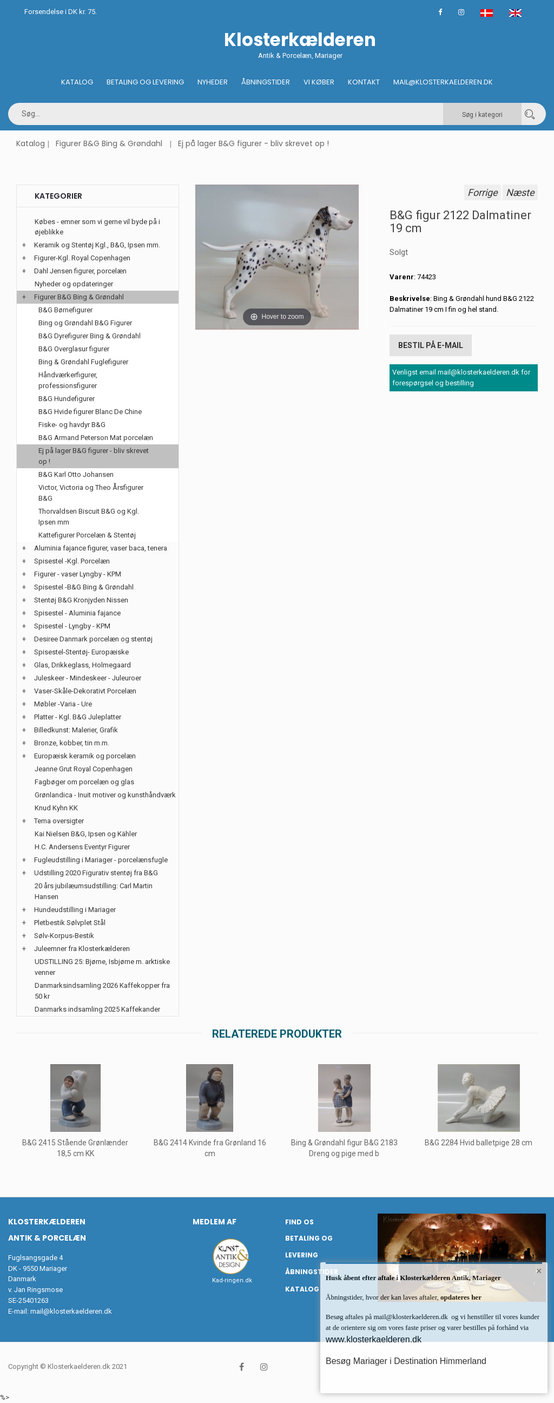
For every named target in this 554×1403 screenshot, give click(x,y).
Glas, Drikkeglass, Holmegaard (82, 665)
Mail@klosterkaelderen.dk (443, 82)
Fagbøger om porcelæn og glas (84, 782)
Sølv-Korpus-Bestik (64, 936)
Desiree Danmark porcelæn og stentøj (93, 639)
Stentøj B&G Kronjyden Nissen (81, 600)
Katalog (77, 82)
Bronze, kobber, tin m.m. (71, 743)
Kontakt (364, 82)
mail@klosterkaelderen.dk (71, 1311)
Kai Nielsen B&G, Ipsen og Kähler (86, 834)
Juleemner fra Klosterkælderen (82, 949)
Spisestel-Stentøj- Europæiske (81, 652)
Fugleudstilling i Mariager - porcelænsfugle (101, 860)
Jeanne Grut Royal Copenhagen (84, 769)
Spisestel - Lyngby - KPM (72, 626)
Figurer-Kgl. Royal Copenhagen (82, 258)
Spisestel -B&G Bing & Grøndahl (84, 587)
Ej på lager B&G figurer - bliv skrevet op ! (253, 143)
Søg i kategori (482, 115)
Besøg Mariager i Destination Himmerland (406, 1361)
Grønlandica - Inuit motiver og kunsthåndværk (105, 795)
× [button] (539, 1271)
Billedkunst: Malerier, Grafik (76, 730)
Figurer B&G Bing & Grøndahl (109, 143)
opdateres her (460, 1297)
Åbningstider (265, 82)
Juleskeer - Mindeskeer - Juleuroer (87, 678)
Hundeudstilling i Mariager (75, 910)
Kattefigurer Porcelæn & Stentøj (87, 535)
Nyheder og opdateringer (74, 284)
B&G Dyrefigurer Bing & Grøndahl (89, 336)
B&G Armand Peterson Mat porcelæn (95, 438)
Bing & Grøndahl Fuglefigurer (83, 362)
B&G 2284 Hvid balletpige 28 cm (478, 1142)
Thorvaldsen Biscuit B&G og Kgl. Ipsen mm (88, 516)
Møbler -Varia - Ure (63, 704)
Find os (299, 1222)
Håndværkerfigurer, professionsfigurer (67, 380)
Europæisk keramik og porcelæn (85, 756)
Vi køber (319, 82)
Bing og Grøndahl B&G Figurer (85, 323)
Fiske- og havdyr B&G (71, 425)
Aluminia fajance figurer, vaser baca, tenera (100, 548)
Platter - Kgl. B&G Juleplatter (77, 717)
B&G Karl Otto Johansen (76, 474)
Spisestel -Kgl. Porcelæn (72, 561)
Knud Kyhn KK (56, 808)
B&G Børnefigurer (65, 310)
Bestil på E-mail (430, 345)
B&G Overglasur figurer (73, 349)
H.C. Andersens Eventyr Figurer (82, 847)
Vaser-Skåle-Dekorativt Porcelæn (85, 691)
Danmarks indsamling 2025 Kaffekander (97, 1009)
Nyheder (212, 82)
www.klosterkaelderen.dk (373, 1339)
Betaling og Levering (145, 82)
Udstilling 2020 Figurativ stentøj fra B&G (96, 873)
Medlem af (214, 1221)
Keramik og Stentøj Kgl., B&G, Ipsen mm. (97, 245)
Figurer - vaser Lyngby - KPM (77, 574)
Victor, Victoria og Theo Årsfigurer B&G (90, 492)
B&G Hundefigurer (66, 399)
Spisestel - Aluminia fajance (77, 613)
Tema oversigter (59, 821)
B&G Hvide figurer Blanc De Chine (90, 412)
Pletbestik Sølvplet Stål (69, 923)
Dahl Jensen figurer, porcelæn (80, 271)
